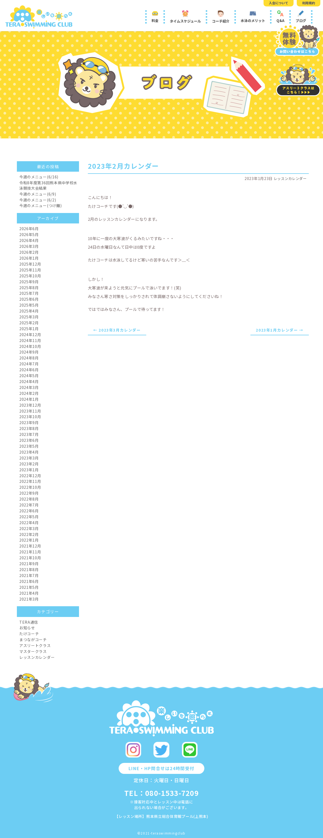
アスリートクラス (35, 645)
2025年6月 (29, 299)
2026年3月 (29, 246)
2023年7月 (29, 434)
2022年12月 (30, 475)
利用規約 (308, 3)
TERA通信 (28, 622)
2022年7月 (29, 505)
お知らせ (27, 627)
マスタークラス (33, 651)
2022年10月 (30, 487)
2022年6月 (29, 510)
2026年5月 (29, 234)
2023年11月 (30, 411)
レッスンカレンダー (288, 178)
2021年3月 (29, 599)
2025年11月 (30, 270)
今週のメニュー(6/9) (37, 194)
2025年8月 (29, 287)
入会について (278, 3)
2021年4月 (29, 593)
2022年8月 (29, 499)
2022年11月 (30, 481)
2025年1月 (29, 328)
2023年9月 (29, 422)
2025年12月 (30, 264)
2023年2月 (29, 463)
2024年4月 (29, 381)
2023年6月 (29, 440)
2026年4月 (29, 240)
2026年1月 (29, 258)
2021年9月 (29, 563)
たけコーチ (29, 633)
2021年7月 (29, 575)
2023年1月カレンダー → (279, 330)
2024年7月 (29, 363)
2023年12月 (30, 405)
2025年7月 (29, 293)
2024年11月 (30, 340)
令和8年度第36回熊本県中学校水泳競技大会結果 (48, 185)
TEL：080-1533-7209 (161, 793)
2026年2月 (29, 252)
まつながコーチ (33, 639)
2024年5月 (29, 375)
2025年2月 (29, 322)
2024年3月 (29, 387)
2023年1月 (29, 469)
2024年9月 (29, 352)
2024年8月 (29, 358)
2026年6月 (29, 228)
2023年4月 (29, 452)
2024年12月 (30, 334)
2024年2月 (29, 393)
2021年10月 (30, 557)
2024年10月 (30, 346)
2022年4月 (29, 522)
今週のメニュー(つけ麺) (40, 205)
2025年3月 (29, 316)
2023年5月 (29, 446)
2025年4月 (29, 311)
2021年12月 (30, 546)
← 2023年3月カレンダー (117, 330)
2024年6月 (29, 369)
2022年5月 (29, 516)
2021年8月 (29, 569)
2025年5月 (29, 305)
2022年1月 (29, 540)
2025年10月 (30, 275)
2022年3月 (29, 528)
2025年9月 (29, 281)
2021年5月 (29, 587)
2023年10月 (30, 416)
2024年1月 (29, 399)
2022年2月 (29, 534)
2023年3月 (29, 458)
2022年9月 (29, 493)
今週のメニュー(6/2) (37, 200)
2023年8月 (29, 428)
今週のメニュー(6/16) (38, 176)
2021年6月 (29, 581)
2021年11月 (30, 551)
